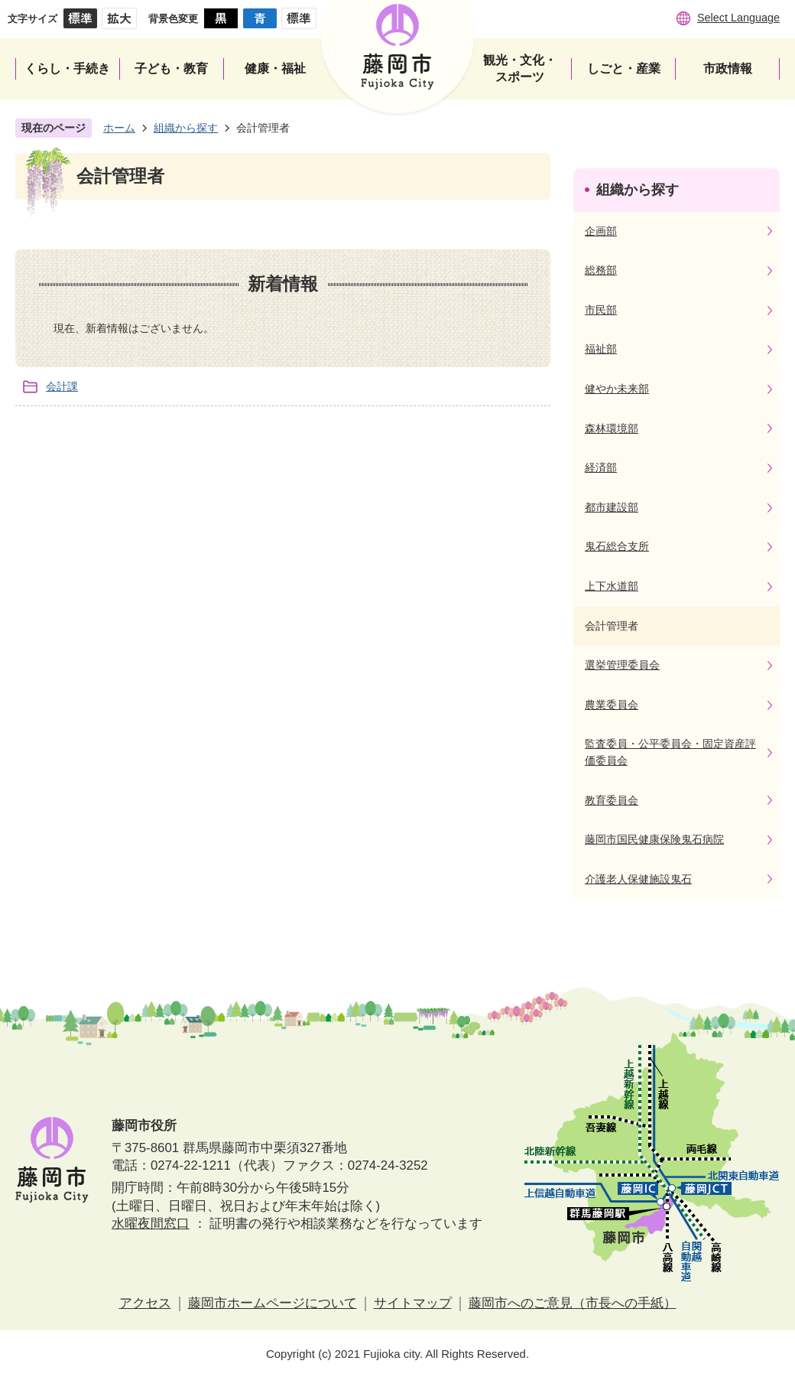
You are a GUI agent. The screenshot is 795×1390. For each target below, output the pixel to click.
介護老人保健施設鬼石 (638, 879)
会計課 (62, 386)
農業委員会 (611, 704)
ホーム (119, 128)
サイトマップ (413, 1303)
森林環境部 (611, 428)
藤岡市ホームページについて (272, 1303)
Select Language (738, 17)
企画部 (601, 231)
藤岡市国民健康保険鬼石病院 (654, 839)
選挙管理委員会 (622, 665)
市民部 (601, 310)
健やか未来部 (617, 388)
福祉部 (601, 349)
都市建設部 (611, 507)
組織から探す (186, 128)
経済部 (601, 467)
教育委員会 (611, 800)
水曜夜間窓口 (151, 1223)
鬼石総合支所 (617, 546)
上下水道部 (611, 586)
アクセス (145, 1303)
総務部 (601, 270)
